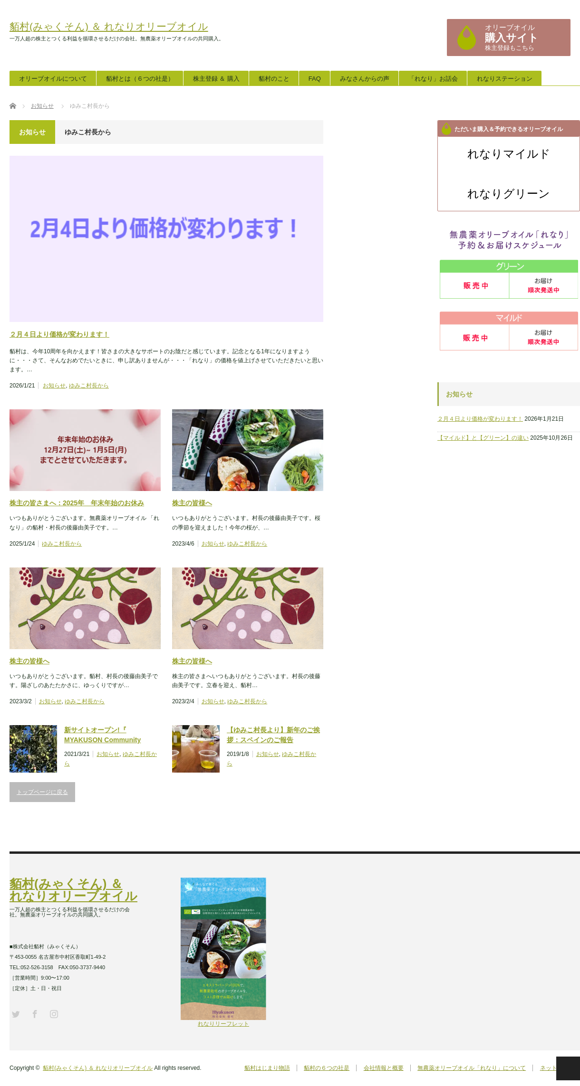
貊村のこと (274, 78)
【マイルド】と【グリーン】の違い (483, 437)
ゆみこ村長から (89, 385)
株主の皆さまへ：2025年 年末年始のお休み (77, 503)
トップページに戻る (42, 792)
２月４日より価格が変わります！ (59, 334)
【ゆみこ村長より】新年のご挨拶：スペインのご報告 (273, 735)
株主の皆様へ (192, 503)
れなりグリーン (508, 193)
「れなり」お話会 (433, 78)
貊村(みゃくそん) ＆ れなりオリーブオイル (109, 26)
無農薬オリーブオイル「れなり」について (471, 1068)
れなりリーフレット (223, 1021)
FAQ (315, 78)
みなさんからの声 (364, 78)
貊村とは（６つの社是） (140, 78)
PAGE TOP (568, 1068)
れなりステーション (504, 78)
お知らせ (54, 385)
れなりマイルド (509, 154)
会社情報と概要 (382, 1068)
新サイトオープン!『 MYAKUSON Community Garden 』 (102, 735)
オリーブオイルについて (53, 78)
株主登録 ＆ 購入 (216, 78)
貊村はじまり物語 (264, 1068)
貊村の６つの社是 (325, 1068)
